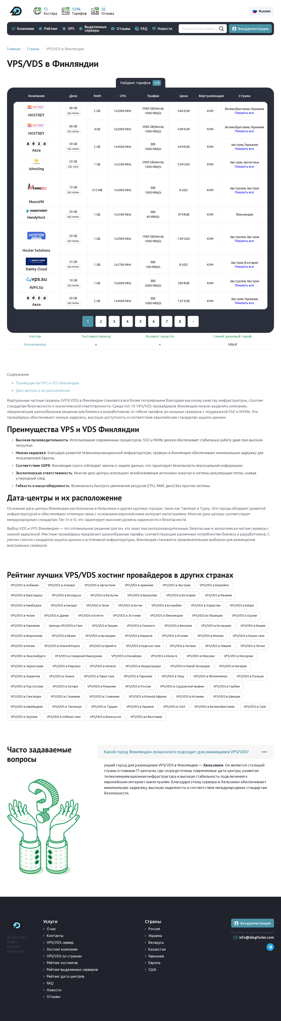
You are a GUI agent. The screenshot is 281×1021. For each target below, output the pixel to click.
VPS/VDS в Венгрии (178, 625)
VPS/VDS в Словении (104, 696)
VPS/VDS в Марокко (66, 666)
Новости (165, 29)
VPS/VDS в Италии (175, 636)
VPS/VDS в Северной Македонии (78, 656)
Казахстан (157, 949)
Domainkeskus (35, 344)
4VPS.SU (36, 288)
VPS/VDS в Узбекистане (64, 717)
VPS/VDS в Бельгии (104, 595)
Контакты (55, 936)
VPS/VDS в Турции (104, 706)
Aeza (36, 150)
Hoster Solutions (36, 250)
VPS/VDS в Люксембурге (28, 656)
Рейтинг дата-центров (65, 976)
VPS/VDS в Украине (140, 706)
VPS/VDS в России (138, 686)
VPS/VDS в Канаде (64, 605)
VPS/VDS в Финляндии (166, 615)
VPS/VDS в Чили (97, 605)
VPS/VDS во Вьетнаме (146, 717)
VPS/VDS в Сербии (226, 686)
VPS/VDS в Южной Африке (148, 696)
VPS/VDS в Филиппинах (210, 676)
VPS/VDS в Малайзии (126, 656)
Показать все (244, 113)
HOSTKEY (36, 115)
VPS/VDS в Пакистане (99, 676)
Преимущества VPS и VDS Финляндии (47, 383)
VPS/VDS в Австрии (176, 585)
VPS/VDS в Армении (139, 585)
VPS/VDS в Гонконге (141, 625)
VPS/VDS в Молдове (238, 656)
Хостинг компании (62, 949)
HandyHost (36, 217)
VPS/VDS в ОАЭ (174, 706)
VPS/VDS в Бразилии (142, 595)
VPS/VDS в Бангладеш (26, 595)
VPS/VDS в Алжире (61, 585)
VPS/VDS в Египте (91, 615)
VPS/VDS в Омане (61, 676)
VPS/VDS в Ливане (218, 646)
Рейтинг (51, 29)
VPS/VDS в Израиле (139, 636)
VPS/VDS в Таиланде (67, 706)
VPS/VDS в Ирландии (100, 636)
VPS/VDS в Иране (64, 636)
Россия (154, 929)
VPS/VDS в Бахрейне (214, 585)
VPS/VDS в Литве (252, 646)
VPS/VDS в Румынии (101, 686)
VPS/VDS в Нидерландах (143, 666)
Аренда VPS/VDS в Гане (66, 625)
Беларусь (156, 942)
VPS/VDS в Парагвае (138, 676)
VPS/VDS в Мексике (201, 656)
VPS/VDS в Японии (210, 636)
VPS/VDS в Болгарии (181, 595)
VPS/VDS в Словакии (65, 696)
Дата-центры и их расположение (43, 390)
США (152, 970)
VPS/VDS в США (255, 706)
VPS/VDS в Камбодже (26, 605)
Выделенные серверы (95, 28)
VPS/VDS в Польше (250, 676)
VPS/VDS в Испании (190, 696)
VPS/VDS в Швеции (226, 696)
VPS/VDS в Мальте (164, 656)
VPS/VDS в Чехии (23, 615)
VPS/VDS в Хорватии (205, 605)
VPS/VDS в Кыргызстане (143, 646)
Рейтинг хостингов (62, 963)
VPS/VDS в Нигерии (233, 666)
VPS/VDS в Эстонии (127, 615)
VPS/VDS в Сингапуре (26, 696)
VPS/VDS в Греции (104, 625)
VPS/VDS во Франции (207, 615)
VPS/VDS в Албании (25, 585)
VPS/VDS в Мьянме (218, 595)
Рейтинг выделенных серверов (72, 970)
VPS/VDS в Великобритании (214, 706)
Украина (155, 936)
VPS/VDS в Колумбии (166, 605)
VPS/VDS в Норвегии (25, 676)
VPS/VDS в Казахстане (249, 636)
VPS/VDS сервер (60, 942)
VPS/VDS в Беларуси (66, 595)
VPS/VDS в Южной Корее (62, 646)
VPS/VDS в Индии (252, 625)
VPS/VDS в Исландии (216, 625)
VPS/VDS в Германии (25, 625)
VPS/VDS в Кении (23, 646)
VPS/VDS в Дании (56, 615)
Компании (25, 29)
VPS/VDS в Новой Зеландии (190, 666)
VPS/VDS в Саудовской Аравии (182, 686)
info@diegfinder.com (256, 937)
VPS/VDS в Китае (130, 605)
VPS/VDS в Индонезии (26, 636)
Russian (262, 11)
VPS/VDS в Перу (173, 676)
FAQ (144, 29)
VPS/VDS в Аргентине (99, 585)
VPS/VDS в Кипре (242, 605)
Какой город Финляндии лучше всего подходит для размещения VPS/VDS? (176, 752)
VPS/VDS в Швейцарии (27, 706)
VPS (71, 29)
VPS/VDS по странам (64, 956)
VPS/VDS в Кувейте (103, 646)
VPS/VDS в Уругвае (24, 717)
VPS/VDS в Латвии (183, 646)
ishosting (36, 169)
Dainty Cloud (36, 269)
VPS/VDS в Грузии (244, 615)
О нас (51, 929)
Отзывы (123, 29)
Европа (154, 963)
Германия (156, 956)
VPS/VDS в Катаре (65, 686)
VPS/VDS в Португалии (27, 686)
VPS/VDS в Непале (103, 666)
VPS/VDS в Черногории (27, 666)
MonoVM (36, 202)
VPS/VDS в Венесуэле (105, 717)
